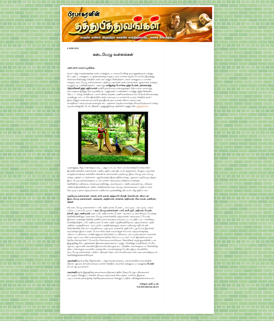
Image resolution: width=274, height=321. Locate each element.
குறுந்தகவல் (142, 106)
